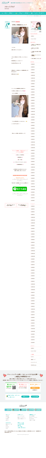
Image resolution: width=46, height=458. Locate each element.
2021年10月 (33, 189)
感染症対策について (27, 13)
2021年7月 (33, 197)
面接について (25, 396)
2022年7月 (33, 172)
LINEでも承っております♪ (20, 177)
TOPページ (8, 414)
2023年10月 (33, 147)
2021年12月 (33, 186)
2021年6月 (33, 200)
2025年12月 (33, 75)
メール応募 (7, 417)
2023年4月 (33, 158)
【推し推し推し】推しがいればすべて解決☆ (11, 205)
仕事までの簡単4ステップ (22, 418)
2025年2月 (33, 103)
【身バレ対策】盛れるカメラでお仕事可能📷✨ (22, 205)
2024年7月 (33, 122)
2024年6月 (33, 125)
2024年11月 (33, 111)
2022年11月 (33, 167)
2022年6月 (33, 175)
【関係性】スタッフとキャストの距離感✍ (36, 55)
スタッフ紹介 (35, 13)
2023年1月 (33, 164)
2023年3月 (33, 161)
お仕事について (6, 13)
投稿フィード (33, 359)
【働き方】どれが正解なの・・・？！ (35, 48)
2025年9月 (33, 83)
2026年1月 (33, 72)
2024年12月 (33, 108)
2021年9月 (33, 192)
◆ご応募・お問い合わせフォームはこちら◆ (20, 175)
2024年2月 (33, 136)
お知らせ (32, 348)
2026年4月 (33, 64)
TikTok (7, 428)
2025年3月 (33, 100)
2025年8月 (33, 86)
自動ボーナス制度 (32, 420)
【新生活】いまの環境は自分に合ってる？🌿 (36, 45)
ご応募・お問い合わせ (41, 13)
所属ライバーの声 (21, 13)
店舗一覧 (32, 13)
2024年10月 (33, 114)
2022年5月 (33, 178)
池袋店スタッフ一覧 (9, 424)
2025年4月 (33, 97)
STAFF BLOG (16, 13)
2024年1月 (33, 139)
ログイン (32, 356)
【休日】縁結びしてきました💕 (36, 58)
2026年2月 (33, 69)
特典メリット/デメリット (21, 417)
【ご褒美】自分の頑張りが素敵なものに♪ (36, 52)
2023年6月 (33, 153)
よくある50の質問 (35, 396)
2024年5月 (33, 128)
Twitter (7, 425)
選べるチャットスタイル (33, 417)
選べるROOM (31, 418)
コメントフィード (34, 362)
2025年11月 (33, 78)
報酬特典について (11, 13)
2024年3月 (33, 133)
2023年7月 (33, 150)
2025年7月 (33, 89)
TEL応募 (7, 418)
